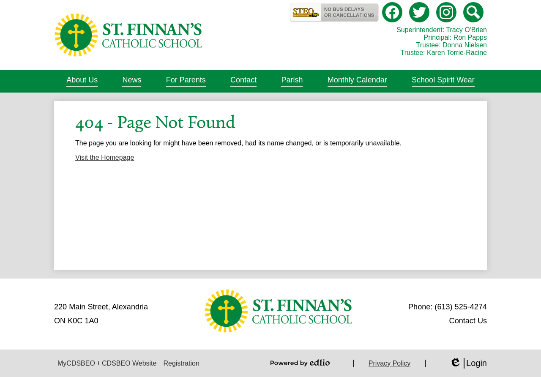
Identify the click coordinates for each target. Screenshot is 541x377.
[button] (82, 81)
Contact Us (468, 321)
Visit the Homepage (104, 157)
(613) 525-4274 (460, 307)
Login (468, 363)
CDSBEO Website (129, 363)
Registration (181, 363)
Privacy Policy (390, 363)
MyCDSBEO (76, 363)
